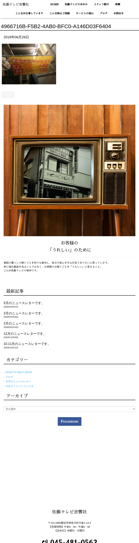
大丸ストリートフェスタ (19, 386)
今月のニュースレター (18, 381)
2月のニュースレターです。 (24, 323)
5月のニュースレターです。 (24, 303)
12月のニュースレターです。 (25, 334)
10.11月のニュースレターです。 (27, 344)
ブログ (9, 377)
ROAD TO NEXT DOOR (19, 372)
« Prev (8, 94)
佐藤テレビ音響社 (16, 4)
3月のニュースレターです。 (24, 313)
